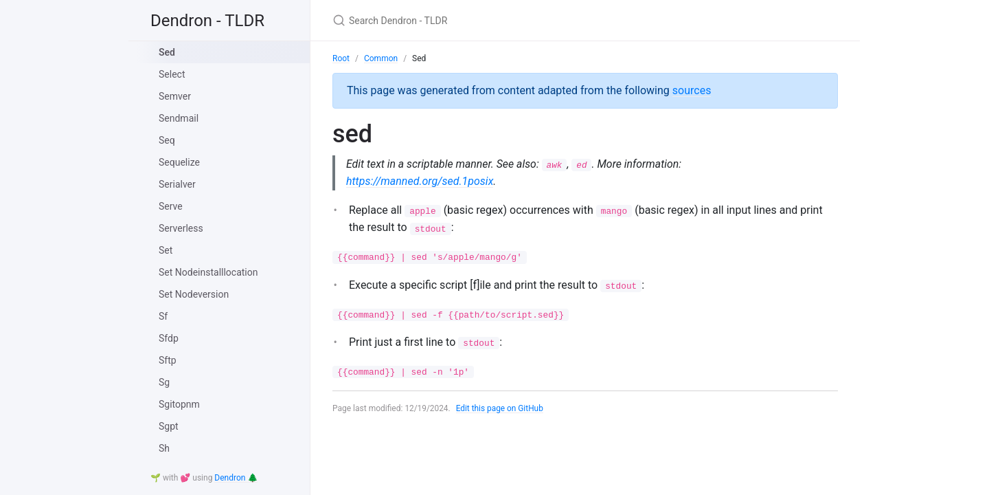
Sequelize (179, 162)
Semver (175, 96)
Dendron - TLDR (207, 20)
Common (381, 58)
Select (172, 74)
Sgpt (169, 426)
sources (692, 90)
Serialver (177, 184)
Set (165, 250)
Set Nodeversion (194, 294)
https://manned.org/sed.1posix (420, 181)
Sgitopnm (179, 404)
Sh (164, 448)
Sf (163, 316)
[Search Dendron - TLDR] (494, 20)
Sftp (168, 360)
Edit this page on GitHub (500, 408)
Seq (167, 140)
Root (341, 58)
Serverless (181, 228)
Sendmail (178, 118)
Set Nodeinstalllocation (208, 272)
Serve (171, 206)
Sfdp (169, 338)
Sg (164, 382)
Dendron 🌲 (236, 478)
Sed (167, 52)
